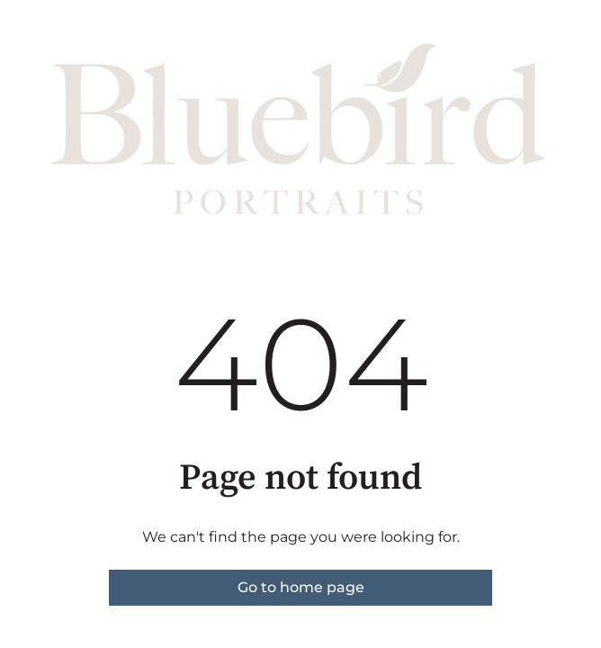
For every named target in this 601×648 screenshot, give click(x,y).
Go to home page (301, 587)
